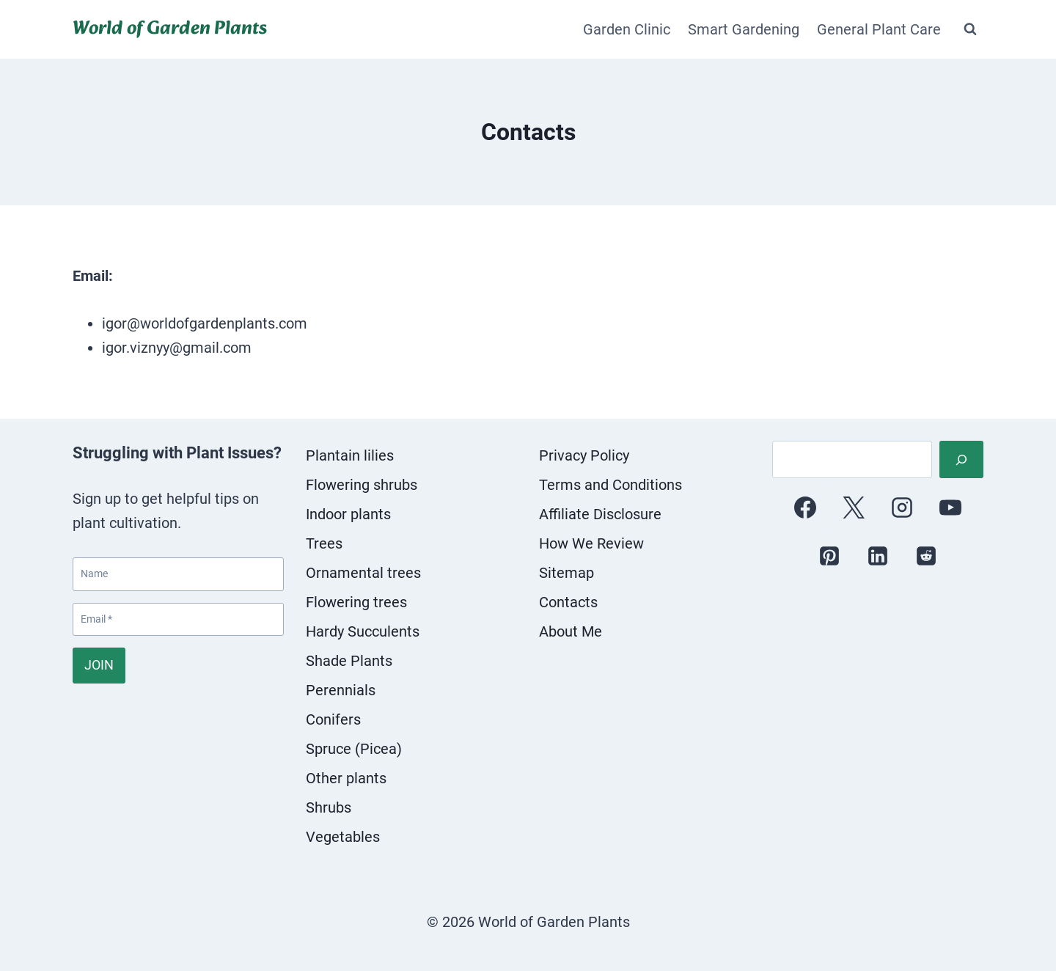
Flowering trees (356, 602)
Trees (324, 543)
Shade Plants (349, 661)
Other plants (346, 778)
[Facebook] (805, 508)
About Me (570, 631)
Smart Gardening (743, 29)
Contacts (568, 602)
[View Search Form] (970, 29)
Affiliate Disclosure (600, 514)
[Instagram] (902, 508)
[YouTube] (950, 508)
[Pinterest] (829, 556)
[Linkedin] (878, 556)
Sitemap (566, 573)
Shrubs (328, 807)
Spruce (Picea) (354, 749)
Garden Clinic (626, 29)
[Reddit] (926, 556)
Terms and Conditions (610, 485)
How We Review (591, 543)
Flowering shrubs (361, 485)
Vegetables (343, 837)
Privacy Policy (584, 455)
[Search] (961, 459)
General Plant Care (879, 29)
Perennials (340, 690)
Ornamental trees (363, 573)
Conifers (333, 719)
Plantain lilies (350, 455)
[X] (854, 508)
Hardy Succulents (362, 631)
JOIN (99, 665)
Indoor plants (348, 514)
